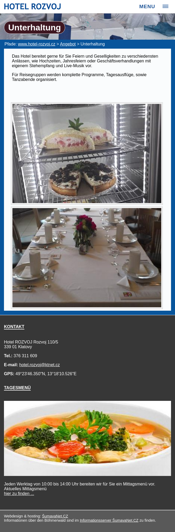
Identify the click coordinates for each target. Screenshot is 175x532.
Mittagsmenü (25, 491)
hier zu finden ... (19, 493)
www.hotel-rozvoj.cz (36, 44)
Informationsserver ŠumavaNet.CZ (109, 520)
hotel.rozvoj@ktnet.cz (39, 365)
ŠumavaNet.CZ (55, 516)
